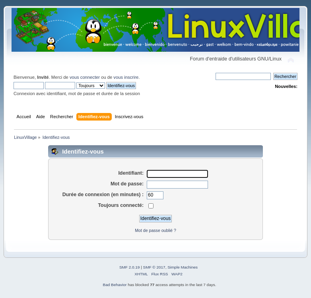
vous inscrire (125, 77)
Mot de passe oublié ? (155, 230)
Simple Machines (182, 267)
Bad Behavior (115, 284)
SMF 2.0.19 (129, 267)
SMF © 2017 (154, 267)
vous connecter (85, 77)
